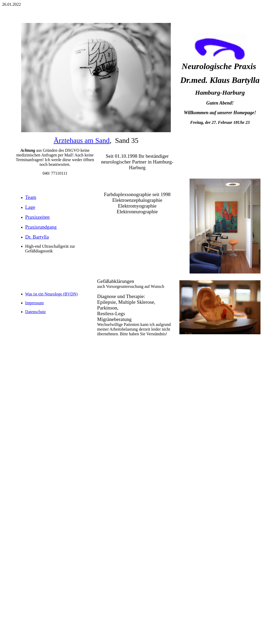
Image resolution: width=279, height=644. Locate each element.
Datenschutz (35, 311)
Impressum (34, 303)
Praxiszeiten (37, 217)
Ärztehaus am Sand (82, 140)
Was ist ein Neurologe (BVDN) (51, 294)
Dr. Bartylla (37, 237)
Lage (30, 207)
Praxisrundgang (41, 227)
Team (30, 197)
